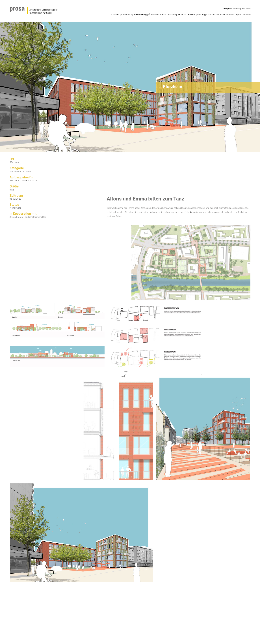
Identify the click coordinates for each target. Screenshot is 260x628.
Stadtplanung (140, 14)
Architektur (126, 14)
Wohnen (247, 14)
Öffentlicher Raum (157, 14)
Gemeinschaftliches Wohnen (220, 14)
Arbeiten (172, 14)
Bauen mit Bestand (186, 14)
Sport (238, 14)
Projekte (227, 8)
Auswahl (115, 14)
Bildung (201, 14)
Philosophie (238, 8)
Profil (248, 8)
